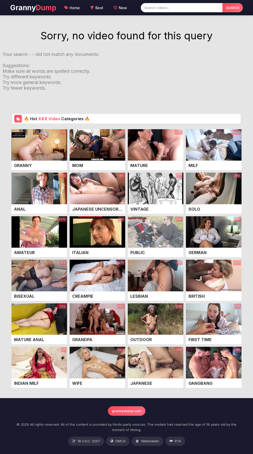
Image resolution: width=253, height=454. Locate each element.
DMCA (117, 441)
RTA (175, 441)
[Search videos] (181, 7)
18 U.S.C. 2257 (86, 441)
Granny (33, 7)
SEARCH (232, 8)
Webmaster (147, 441)
